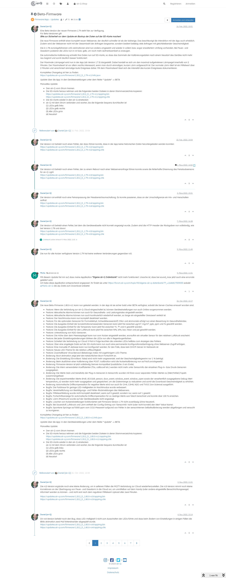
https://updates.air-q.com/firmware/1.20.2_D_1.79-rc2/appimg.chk (72, 149)
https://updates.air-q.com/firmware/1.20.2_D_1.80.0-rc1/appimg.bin (78, 436)
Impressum (113, 567)
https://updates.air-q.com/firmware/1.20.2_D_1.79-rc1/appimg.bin (77, 93)
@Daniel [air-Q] (52, 273)
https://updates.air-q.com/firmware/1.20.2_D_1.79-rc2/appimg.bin (71, 146)
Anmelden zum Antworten (183, 20)
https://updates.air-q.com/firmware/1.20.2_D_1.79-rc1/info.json (70, 75)
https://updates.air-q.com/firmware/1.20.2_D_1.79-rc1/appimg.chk (78, 96)
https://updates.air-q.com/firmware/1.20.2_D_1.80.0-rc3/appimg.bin (72, 496)
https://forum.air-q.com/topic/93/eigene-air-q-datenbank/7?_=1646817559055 (145, 282)
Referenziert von (46, 130)
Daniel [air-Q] (45, 26)
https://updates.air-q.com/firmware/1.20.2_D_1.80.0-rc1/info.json (71, 417)
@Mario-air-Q (46, 285)
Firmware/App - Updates (47, 19)
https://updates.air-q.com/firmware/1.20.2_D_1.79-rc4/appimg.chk (72, 205)
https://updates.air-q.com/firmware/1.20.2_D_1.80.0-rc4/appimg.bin (72, 524)
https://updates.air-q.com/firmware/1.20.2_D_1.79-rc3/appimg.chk (72, 177)
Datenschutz (113, 572)
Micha (42, 273)
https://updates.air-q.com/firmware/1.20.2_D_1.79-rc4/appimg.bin (71, 203)
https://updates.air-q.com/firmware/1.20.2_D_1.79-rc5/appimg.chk (72, 234)
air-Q (118, 563)
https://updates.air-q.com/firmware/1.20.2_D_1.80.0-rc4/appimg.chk (73, 527)
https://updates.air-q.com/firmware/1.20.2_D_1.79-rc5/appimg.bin (71, 231)
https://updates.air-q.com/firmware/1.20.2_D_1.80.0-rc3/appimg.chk (73, 499)
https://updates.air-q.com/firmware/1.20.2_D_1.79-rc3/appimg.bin (71, 174)
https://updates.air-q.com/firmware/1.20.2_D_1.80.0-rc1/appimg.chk (78, 439)
